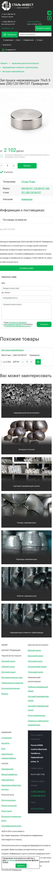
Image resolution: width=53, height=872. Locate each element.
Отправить (44, 324)
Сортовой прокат (8, 661)
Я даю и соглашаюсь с (18, 324)
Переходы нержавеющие (26, 559)
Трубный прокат (8, 667)
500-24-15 (8, 22)
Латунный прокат (35, 661)
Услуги (40, 40)
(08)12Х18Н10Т (33, 192)
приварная (26, 199)
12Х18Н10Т (39, 188)
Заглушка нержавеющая (13, 71)
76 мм (32, 181)
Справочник (29, 40)
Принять (21, 866)
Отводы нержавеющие (26, 523)
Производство (7, 769)
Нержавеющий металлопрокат (25, 63)
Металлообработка (9, 774)
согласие (11, 860)
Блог (18, 40)
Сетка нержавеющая (36, 716)
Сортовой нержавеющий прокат (26, 486)
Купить (27, 165)
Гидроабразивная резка (11, 826)
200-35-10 (8, 14)
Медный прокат (34, 650)
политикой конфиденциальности (17, 326)
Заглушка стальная (26, 450)
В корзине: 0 (8, 49)
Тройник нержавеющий (26, 596)
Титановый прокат (35, 672)
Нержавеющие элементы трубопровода (20, 67)
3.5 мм (25, 181)
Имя (3, 283)
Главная (3, 63)
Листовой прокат (8, 672)
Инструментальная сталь (12, 678)
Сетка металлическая (10, 688)
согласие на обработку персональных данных (15, 323)
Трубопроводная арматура (12, 683)
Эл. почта (6, 293)
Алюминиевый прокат (37, 667)
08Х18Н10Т (27, 188)
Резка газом (6, 811)
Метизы (4, 694)
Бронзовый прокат (35, 656)
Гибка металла (7, 780)
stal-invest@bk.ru (34, 22)
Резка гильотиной (9, 806)
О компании (8, 40)
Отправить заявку (26, 268)
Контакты (7, 45)
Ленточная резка (8, 800)
